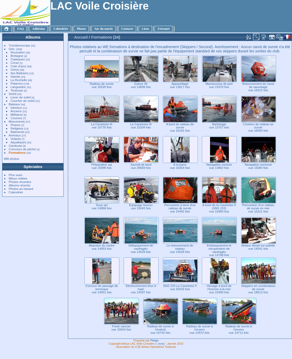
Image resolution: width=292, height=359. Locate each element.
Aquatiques (18, 142)
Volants (16, 138)
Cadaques (18, 59)
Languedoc (18, 87)
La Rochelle (19, 80)
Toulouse (17, 90)
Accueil (81, 37)
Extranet (163, 29)
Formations (17, 152)
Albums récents (19, 185)
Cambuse (15, 145)
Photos (81, 29)
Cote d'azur (19, 66)
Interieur (16, 107)
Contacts (127, 29)
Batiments (17, 131)
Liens (145, 29)
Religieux (17, 128)
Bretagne (17, 55)
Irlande (15, 76)
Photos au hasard (21, 188)
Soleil (12, 93)
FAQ (20, 29)
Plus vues (15, 175)
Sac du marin (103, 29)
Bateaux (14, 104)
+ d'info (160, 344)
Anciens (16, 111)
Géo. (12, 49)
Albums (32, 37)
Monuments (17, 121)
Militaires (17, 114)
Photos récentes (20, 181)
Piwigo (154, 340)
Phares (15, 125)
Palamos (17, 83)
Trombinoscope (19, 45)
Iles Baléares (20, 73)
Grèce (15, 69)
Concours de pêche (22, 149)
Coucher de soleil (23, 100)
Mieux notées (18, 178)
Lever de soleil (21, 97)
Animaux (15, 135)
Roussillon (18, 52)
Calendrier (60, 29)
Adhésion (38, 29)
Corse (15, 62)
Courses (16, 118)
